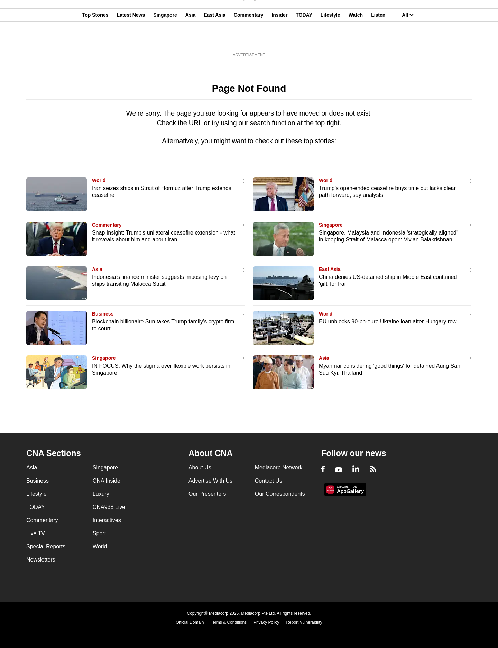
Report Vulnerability (304, 622)
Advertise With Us (210, 481)
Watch (356, 39)
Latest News (131, 39)
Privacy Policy (266, 622)
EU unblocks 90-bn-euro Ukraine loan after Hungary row (387, 322)
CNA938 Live (109, 507)
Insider (279, 39)
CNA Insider (107, 481)
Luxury (101, 494)
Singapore (165, 39)
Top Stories (95, 39)
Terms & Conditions (229, 622)
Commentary (249, 39)
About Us (199, 468)
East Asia (214, 39)
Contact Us (268, 481)
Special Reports (45, 546)
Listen (378, 39)
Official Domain (190, 622)
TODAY (304, 39)
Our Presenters (207, 494)
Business (102, 314)
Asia (190, 39)
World (98, 180)
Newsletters (40, 560)
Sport (99, 533)
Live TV (35, 533)
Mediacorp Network (279, 468)
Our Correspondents (280, 494)
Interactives (107, 520)
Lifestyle (330, 39)
